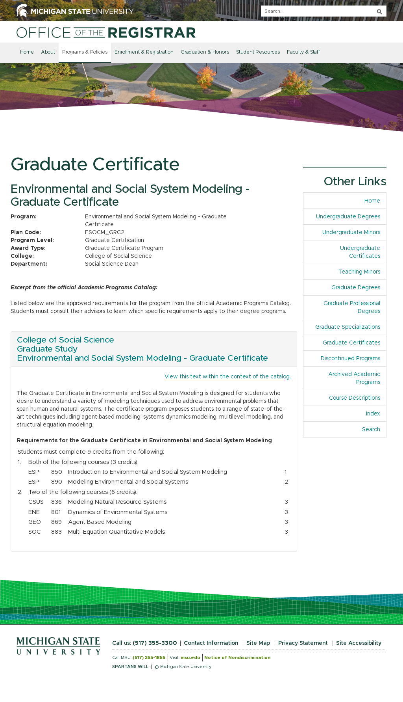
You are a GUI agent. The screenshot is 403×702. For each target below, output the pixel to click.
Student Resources (258, 52)
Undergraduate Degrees (348, 217)
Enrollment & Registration (144, 52)
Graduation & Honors (205, 52)
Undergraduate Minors (351, 232)
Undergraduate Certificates (360, 252)
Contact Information (211, 643)
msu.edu (190, 657)
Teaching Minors (359, 272)
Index (376, 413)
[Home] (106, 32)
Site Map (258, 643)
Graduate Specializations (347, 327)
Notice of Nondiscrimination (237, 657)
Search (371, 429)
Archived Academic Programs (354, 378)
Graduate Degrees (355, 287)
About (48, 52)
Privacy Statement (303, 643)
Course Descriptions (354, 398)
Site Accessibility (358, 643)
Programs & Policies (84, 52)
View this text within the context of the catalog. (228, 377)
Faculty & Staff (303, 52)
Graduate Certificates (351, 343)
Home (27, 52)
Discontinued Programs (350, 358)
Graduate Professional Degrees (352, 307)
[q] (323, 11)
